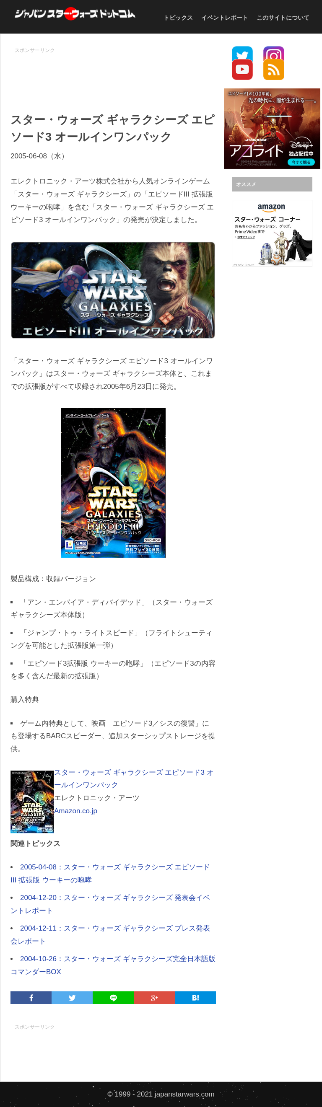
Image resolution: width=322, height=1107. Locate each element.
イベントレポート (224, 17)
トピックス (178, 17)
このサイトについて (283, 17)
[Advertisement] (163, 76)
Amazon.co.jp (75, 811)
